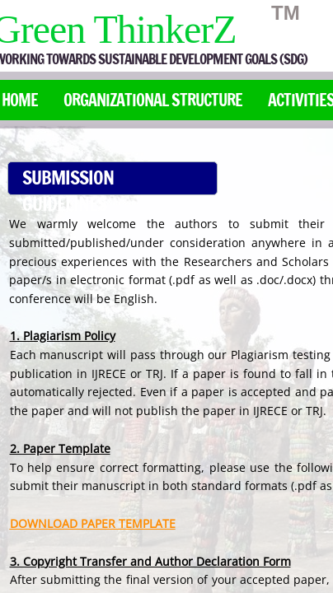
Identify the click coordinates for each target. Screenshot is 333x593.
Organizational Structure (152, 100)
